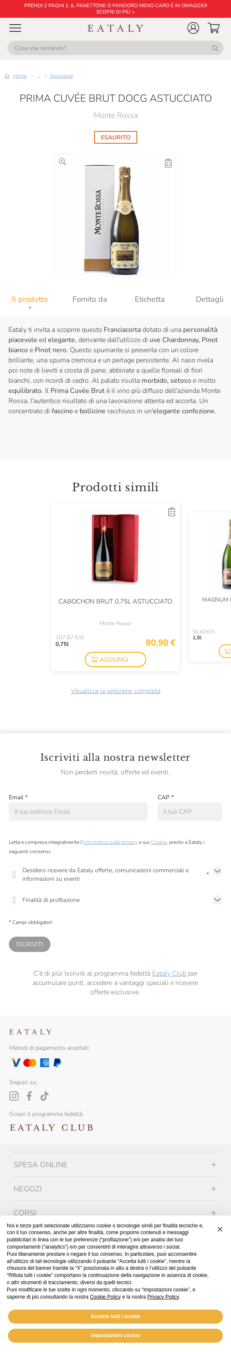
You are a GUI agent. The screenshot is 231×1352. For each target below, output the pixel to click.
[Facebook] (29, 1096)
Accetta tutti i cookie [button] (115, 1316)
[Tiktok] (44, 1096)
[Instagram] (14, 1096)
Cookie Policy (105, 1297)
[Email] (78, 812)
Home (20, 75)
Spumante (61, 75)
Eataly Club (169, 973)
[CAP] (190, 812)
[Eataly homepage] (116, 28)
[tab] (29, 299)
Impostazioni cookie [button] (115, 1335)
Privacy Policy (163, 1297)
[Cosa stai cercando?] (115, 48)
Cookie (159, 842)
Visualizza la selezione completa (116, 691)
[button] (193, 28)
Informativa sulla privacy (110, 842)
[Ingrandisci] (62, 162)
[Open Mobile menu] (15, 28)
